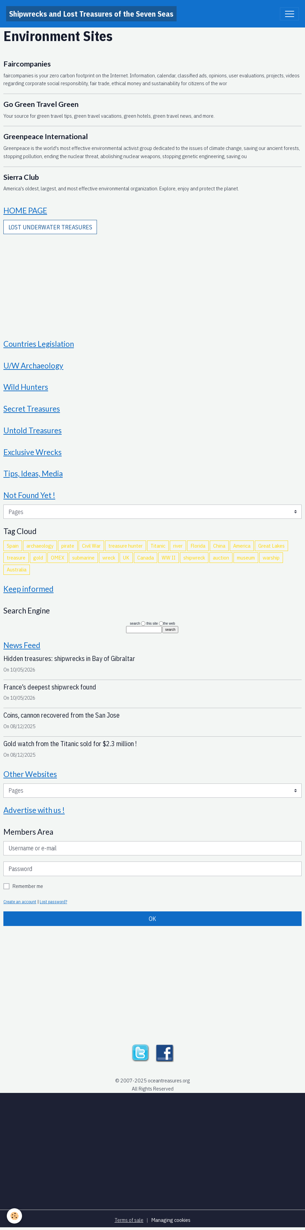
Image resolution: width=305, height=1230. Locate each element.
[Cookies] (14, 1216)
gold (38, 557)
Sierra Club (21, 177)
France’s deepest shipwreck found (49, 687)
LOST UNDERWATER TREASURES (50, 227)
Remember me (28, 886)
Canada (145, 557)
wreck (108, 557)
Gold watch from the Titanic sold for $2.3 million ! (70, 743)
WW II (169, 557)
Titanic (157, 545)
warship (271, 557)
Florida (197, 545)
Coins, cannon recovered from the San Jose (61, 715)
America (241, 545)
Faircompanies (27, 63)
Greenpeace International (45, 136)
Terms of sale (129, 1219)
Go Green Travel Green (41, 104)
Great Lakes (271, 545)
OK (152, 919)
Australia (16, 569)
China (219, 545)
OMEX (57, 557)
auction (221, 557)
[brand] (91, 13)
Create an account (19, 901)
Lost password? (53, 901)
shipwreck (194, 557)
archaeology (40, 545)
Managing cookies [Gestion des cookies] (170, 1219)
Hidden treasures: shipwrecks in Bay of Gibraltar (69, 658)
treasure (16, 557)
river (178, 545)
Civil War (91, 545)
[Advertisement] (152, 282)
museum (246, 557)
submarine (83, 557)
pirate (67, 545)
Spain (13, 545)
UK (126, 557)
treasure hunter (125, 545)
